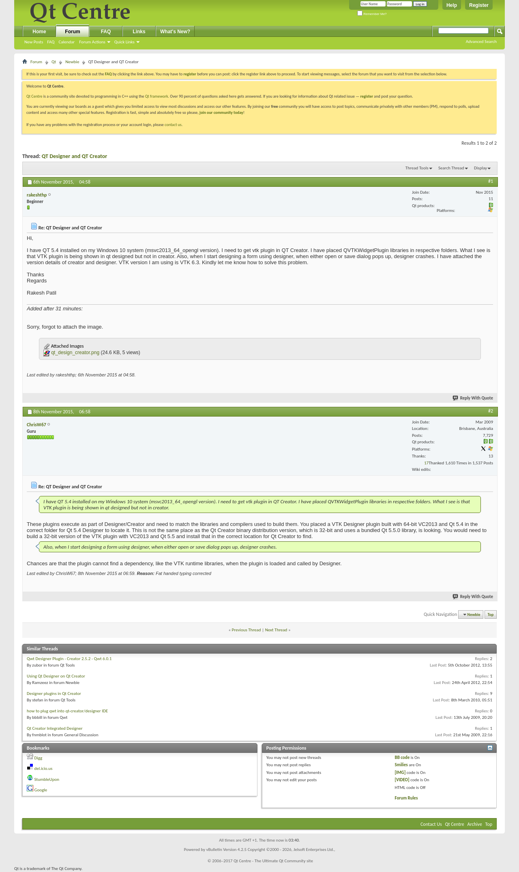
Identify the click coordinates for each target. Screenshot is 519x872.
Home (39, 31)
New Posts (33, 42)
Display (480, 168)
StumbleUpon (47, 779)
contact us (173, 124)
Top (491, 614)
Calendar (66, 42)
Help (451, 5)
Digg (38, 758)
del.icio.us (43, 768)
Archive (475, 824)
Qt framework (156, 96)
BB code (402, 757)
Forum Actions (92, 42)
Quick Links (124, 42)
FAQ (50, 42)
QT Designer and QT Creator (74, 156)
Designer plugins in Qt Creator (54, 693)
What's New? (175, 31)
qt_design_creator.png (75, 352)
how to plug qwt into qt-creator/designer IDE (67, 711)
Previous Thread (246, 630)
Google (40, 790)
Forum (72, 31)
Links (139, 31)
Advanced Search (481, 41)
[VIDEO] (402, 779)
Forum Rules (406, 798)
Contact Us (431, 824)
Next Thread (276, 630)
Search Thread (451, 168)
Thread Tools (417, 168)
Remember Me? (372, 14)
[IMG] (400, 772)
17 (426, 463)
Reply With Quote (473, 398)
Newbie (72, 61)
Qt (53, 61)
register (366, 96)
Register (479, 5)
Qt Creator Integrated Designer (55, 728)
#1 (490, 181)
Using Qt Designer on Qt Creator (56, 676)
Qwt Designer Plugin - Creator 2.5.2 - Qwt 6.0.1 (69, 658)
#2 (490, 411)
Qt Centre (34, 96)
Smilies (401, 764)
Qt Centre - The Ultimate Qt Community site (273, 860)
